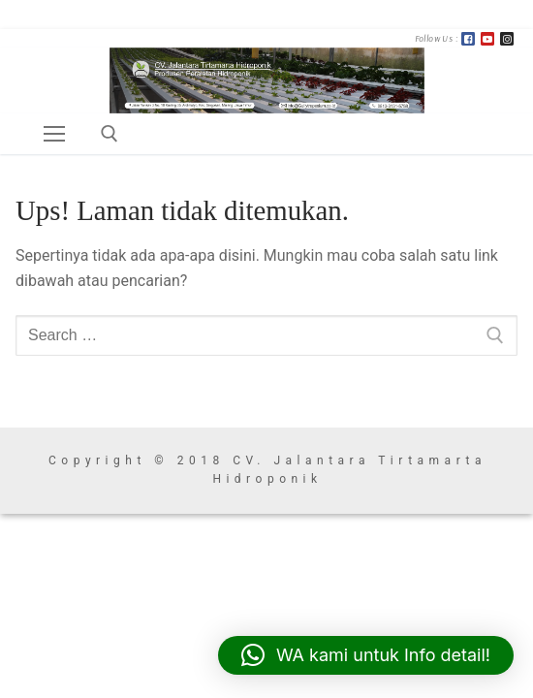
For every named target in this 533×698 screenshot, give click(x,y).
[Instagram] (507, 39)
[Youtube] (487, 39)
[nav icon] (54, 133)
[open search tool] (109, 134)
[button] (366, 655)
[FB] (468, 39)
